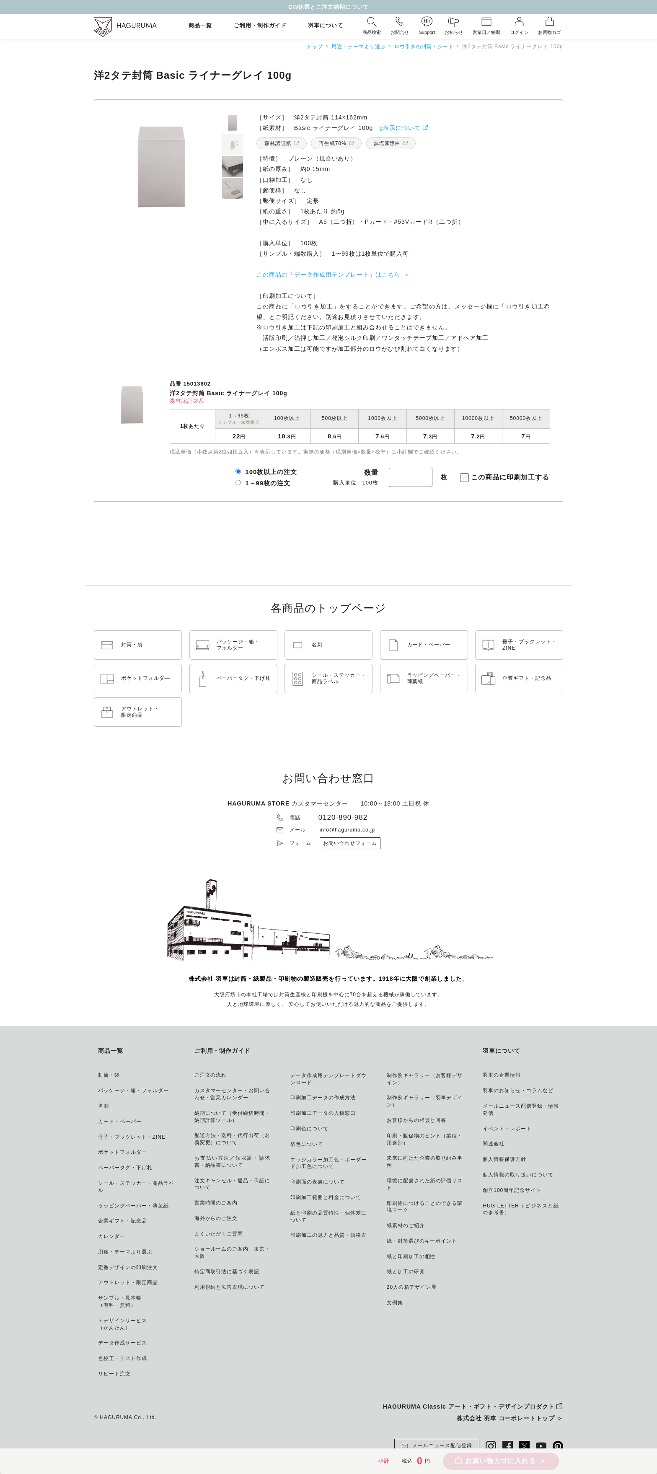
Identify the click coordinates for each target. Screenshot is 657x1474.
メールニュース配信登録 (436, 1446)
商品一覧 (200, 25)
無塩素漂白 (387, 143)
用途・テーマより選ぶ (358, 46)
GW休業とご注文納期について (328, 7)
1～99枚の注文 (267, 483)
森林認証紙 (278, 143)
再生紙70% (333, 143)
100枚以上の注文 (271, 471)
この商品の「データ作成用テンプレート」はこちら (328, 274)
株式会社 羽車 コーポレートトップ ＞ (510, 1418)
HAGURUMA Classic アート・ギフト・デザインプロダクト (469, 1406)
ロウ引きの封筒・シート (424, 46)
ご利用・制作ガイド (260, 25)
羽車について (325, 25)
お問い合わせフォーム (350, 843)
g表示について (400, 127)
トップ (315, 46)
